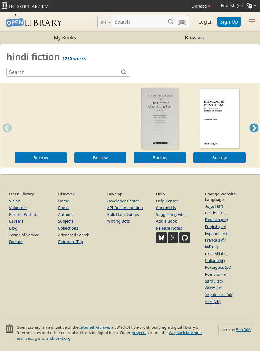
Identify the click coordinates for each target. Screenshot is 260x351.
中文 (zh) (213, 301)
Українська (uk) (219, 294)
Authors (65, 214)
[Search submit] (170, 21)
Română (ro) (216, 274)
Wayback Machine (185, 332)
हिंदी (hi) (211, 246)
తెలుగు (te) (213, 287)
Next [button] (254, 135)
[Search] (138, 21)
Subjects (65, 221)
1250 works (74, 58)
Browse (167, 37)
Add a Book (166, 221)
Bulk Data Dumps (123, 214)
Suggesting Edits (171, 214)
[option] (41, 125)
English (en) (215, 226)
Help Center (167, 201)
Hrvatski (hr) (216, 254)
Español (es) (216, 233)
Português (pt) (218, 267)
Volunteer (18, 207)
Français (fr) (215, 240)
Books (63, 207)
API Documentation (125, 207)
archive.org (26, 338)
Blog (13, 228)
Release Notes (169, 228)
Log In (205, 21)
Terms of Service (24, 235)
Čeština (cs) (215, 213)
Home (63, 201)
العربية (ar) (214, 206)
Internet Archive (94, 327)
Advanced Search (74, 235)
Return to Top (70, 241)
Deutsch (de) (216, 219)
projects (139, 332)
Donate (201, 6)
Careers (16, 221)
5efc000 (243, 329)
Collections (68, 228)
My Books (65, 37)
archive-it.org (58, 338)
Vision (14, 201)
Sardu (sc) (214, 281)
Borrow (40, 158)
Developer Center (123, 201)
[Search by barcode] (182, 21)
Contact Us (166, 207)
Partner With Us (23, 214)
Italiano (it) (215, 260)
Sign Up (229, 21)
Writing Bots (118, 221)
